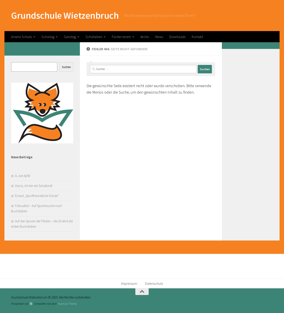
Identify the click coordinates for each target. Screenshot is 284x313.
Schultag (47, 36)
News (159, 36)
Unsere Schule (21, 36)
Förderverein (121, 36)
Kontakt (197, 36)
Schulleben (93, 36)
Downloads (177, 36)
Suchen (66, 67)
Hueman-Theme (67, 304)
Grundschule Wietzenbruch (65, 15)
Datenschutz (154, 283)
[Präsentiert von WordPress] (31, 303)
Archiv (144, 36)
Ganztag (70, 36)
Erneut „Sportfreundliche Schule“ (37, 196)
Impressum (129, 283)
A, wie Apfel (22, 176)
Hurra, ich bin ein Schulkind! (33, 186)
